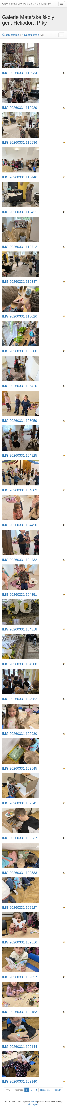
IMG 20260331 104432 (19, 560)
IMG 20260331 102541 (19, 803)
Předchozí (18, 1090)
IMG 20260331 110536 (19, 142)
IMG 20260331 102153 (19, 1012)
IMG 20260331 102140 (19, 1081)
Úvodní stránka (10, 35)
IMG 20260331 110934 (19, 73)
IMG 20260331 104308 (19, 664)
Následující (45, 1090)
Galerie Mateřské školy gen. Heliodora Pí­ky (26, 3)
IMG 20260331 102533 (19, 873)
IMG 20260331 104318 (19, 629)
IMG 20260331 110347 (19, 281)
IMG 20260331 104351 (19, 594)
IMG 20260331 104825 (19, 455)
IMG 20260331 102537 (19, 838)
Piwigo (34, 1101)
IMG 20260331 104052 (19, 699)
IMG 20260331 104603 (19, 490)
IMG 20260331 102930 (19, 734)
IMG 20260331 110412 (19, 247)
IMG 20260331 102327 (19, 977)
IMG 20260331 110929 (19, 108)
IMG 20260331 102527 (19, 907)
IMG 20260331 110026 (19, 316)
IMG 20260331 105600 (19, 351)
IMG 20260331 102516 (19, 942)
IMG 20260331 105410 (19, 386)
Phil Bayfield (33, 1104)
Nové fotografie (30, 35)
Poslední (57, 1090)
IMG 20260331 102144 (19, 1047)
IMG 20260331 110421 (19, 212)
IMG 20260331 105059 (19, 421)
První (8, 1090)
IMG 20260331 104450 (19, 525)
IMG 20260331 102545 (19, 768)
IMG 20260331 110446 (19, 177)
